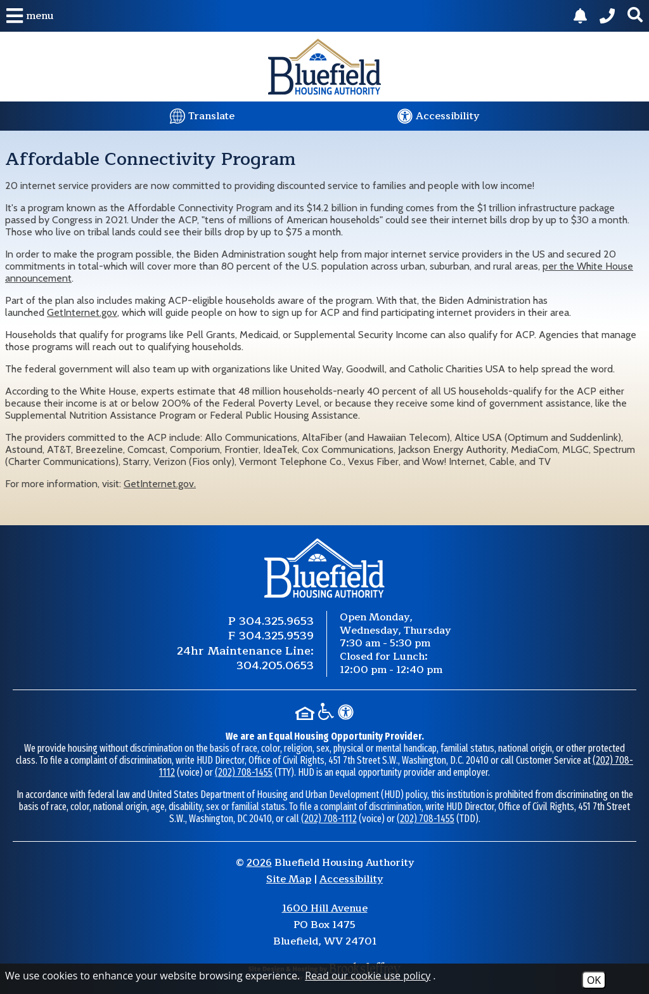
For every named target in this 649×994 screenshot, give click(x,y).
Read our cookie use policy (367, 976)
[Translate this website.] (202, 116)
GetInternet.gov (82, 312)
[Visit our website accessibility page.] (438, 116)
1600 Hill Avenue (325, 908)
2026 (259, 862)
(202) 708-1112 (329, 819)
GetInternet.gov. (160, 484)
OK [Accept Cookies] (594, 980)
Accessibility (351, 879)
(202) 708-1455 (244, 772)
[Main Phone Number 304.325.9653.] (607, 15)
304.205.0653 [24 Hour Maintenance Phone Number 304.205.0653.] (275, 665)
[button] (30, 15)
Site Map (288, 879)
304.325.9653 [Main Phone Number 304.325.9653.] (276, 621)
